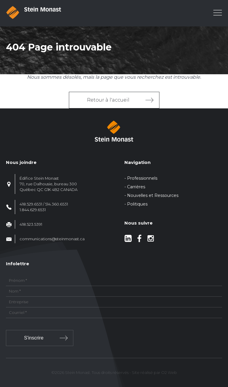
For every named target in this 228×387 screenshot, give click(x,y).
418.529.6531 (31, 204)
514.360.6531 (56, 204)
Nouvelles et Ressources (152, 195)
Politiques (137, 204)
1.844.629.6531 (33, 209)
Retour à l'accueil (108, 100)
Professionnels (142, 178)
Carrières (136, 186)
